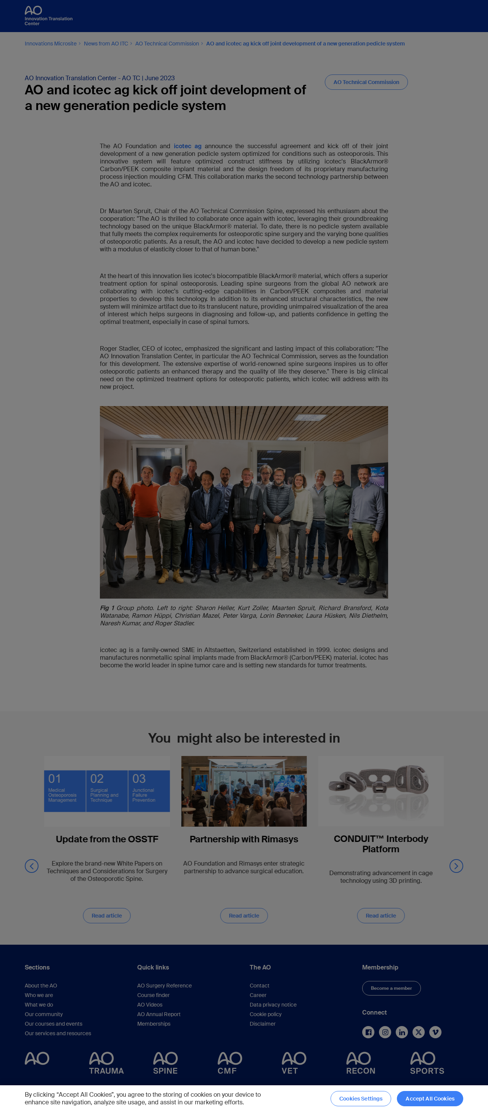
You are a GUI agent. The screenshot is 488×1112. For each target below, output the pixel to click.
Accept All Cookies (430, 1098)
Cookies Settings (360, 1098)
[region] (244, 1098)
